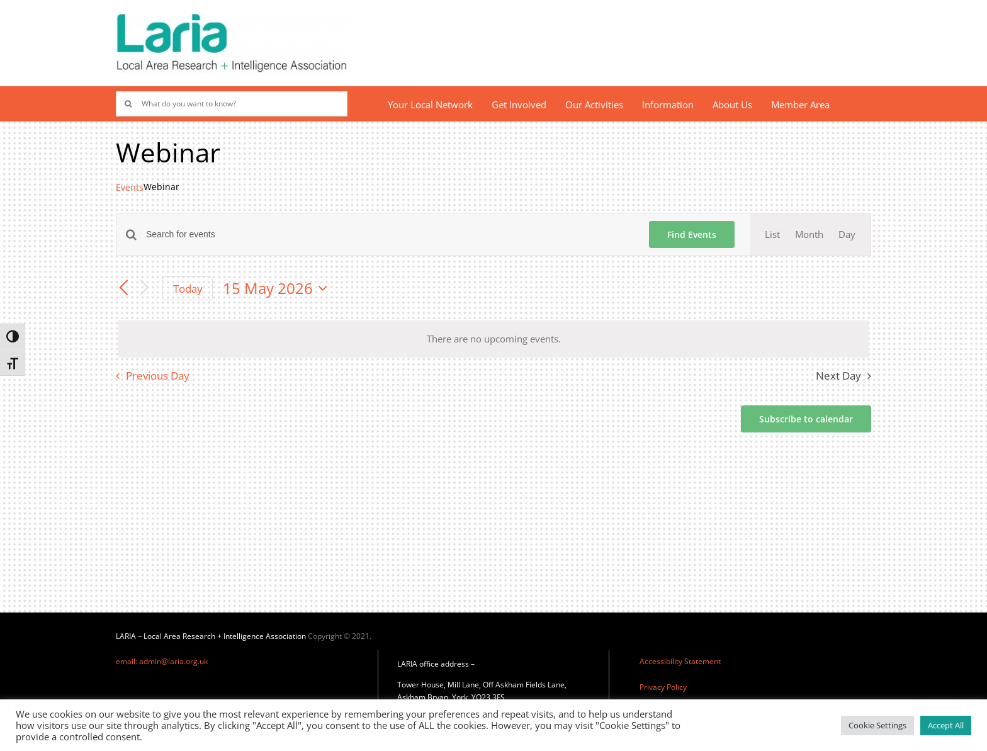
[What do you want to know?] (231, 103)
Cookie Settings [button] (877, 725)
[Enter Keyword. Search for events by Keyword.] (390, 234)
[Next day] (144, 289)
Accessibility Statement (680, 661)
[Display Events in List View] (772, 234)
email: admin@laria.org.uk (162, 661)
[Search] (128, 103)
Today (188, 288)
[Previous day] (123, 288)
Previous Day (157, 375)
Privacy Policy (663, 687)
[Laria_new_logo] (231, 17)
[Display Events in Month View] (809, 234)
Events (130, 187)
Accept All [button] (946, 725)
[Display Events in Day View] (846, 234)
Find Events (691, 234)
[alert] (493, 339)
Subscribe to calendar (806, 419)
